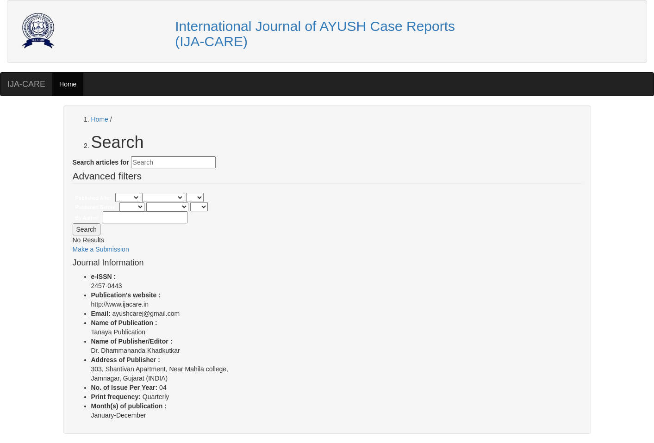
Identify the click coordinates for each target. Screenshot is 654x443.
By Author (87, 218)
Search (86, 229)
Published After (93, 198)
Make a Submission (101, 249)
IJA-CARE (26, 84)
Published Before (96, 207)
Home (67, 84)
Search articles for (101, 162)
